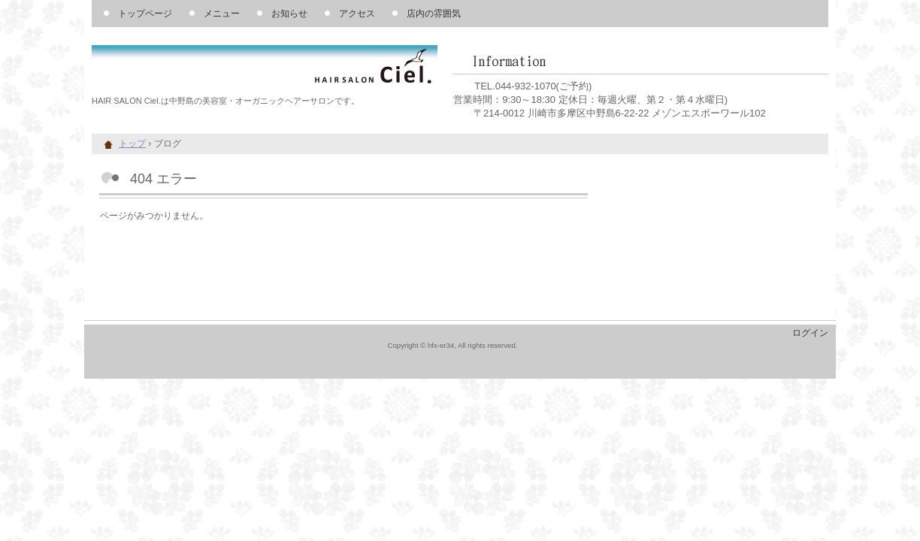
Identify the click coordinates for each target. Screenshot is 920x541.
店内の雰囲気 (434, 13)
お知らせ (289, 13)
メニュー (222, 13)
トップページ (145, 13)
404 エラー (163, 178)
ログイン (810, 333)
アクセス (357, 13)
